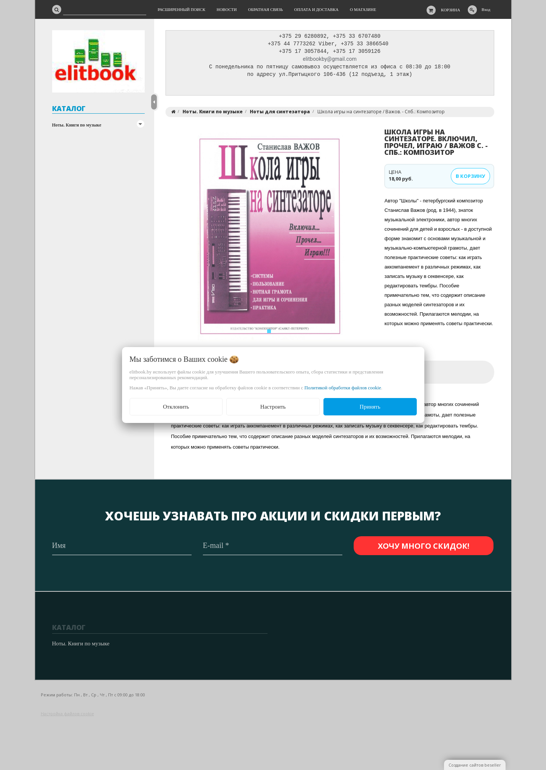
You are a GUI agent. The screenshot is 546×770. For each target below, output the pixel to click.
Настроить (273, 407)
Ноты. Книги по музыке (77, 125)
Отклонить (176, 407)
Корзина (450, 10)
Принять (370, 407)
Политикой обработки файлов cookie (343, 387)
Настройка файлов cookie (67, 714)
